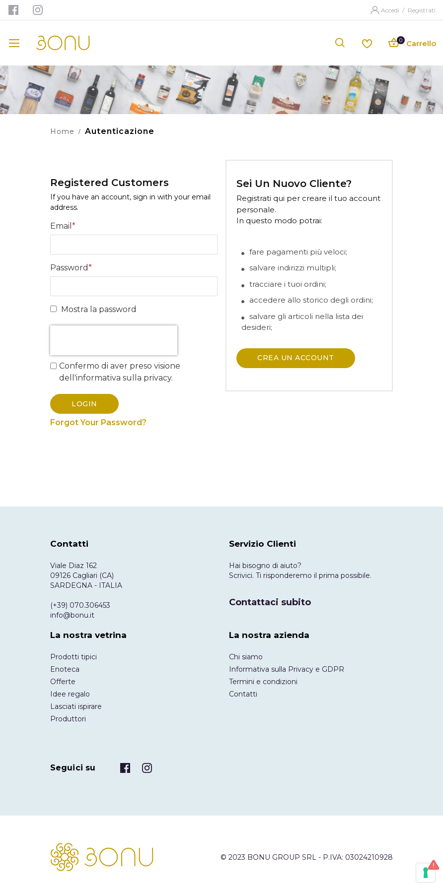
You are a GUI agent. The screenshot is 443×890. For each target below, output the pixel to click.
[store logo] (63, 43)
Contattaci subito (270, 602)
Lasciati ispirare (76, 706)
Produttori (68, 718)
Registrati (422, 10)
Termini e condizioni (263, 681)
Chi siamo (246, 656)
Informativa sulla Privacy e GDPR (286, 669)
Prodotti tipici (73, 656)
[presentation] (113, 340)
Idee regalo (70, 694)
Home (62, 131)
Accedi (391, 10)
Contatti (243, 694)
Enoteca (64, 669)
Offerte (62, 681)
